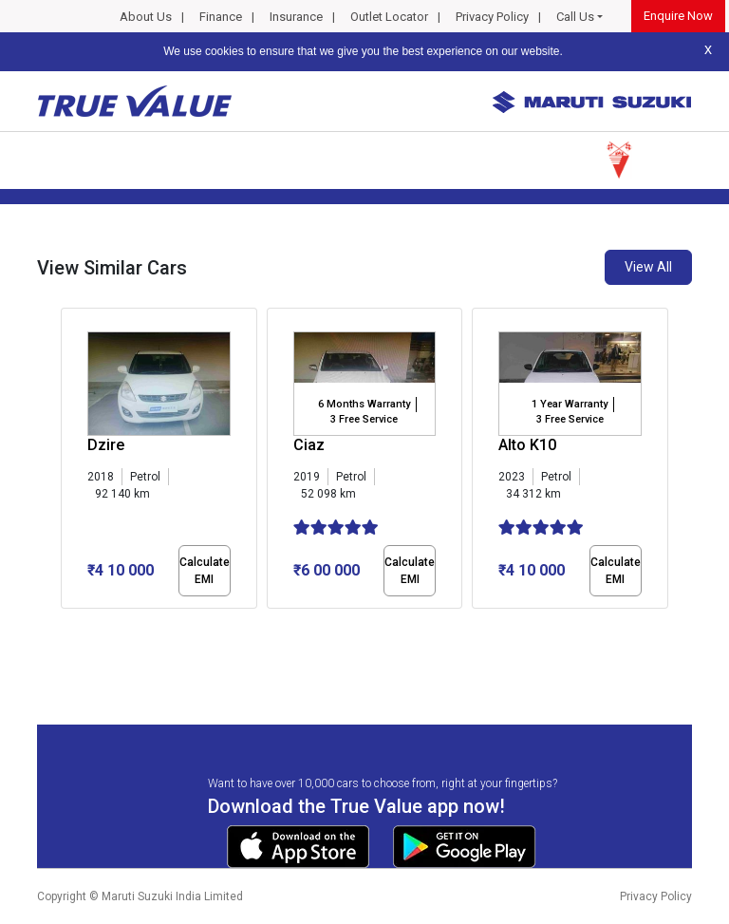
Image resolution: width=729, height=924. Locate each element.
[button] (66, 625)
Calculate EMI (204, 571)
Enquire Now (678, 16)
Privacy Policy (492, 16)
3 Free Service (364, 419)
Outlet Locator (389, 16)
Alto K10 (527, 445)
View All (648, 266)
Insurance (296, 16)
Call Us (575, 16)
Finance (220, 16)
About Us (146, 16)
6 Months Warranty (364, 404)
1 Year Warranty (570, 404)
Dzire (105, 445)
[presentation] (70, 461)
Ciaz (309, 445)
